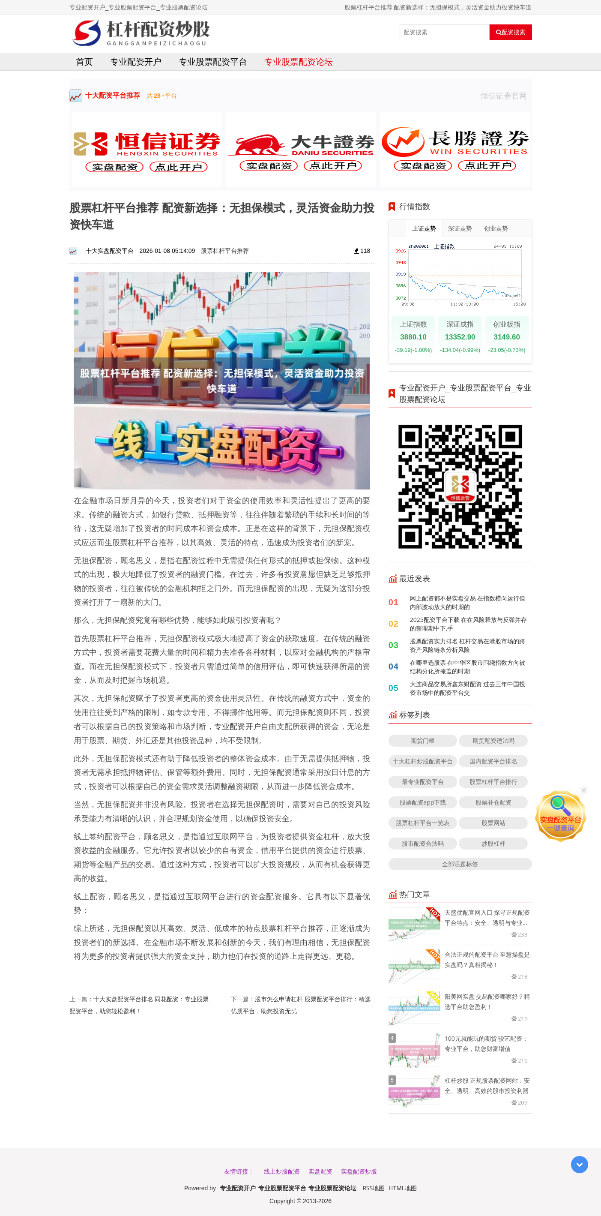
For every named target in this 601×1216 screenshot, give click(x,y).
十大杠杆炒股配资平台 (423, 761)
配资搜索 (511, 32)
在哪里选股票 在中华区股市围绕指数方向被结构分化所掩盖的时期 (468, 666)
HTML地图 (403, 1188)
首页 (84, 61)
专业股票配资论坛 (298, 61)
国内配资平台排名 (493, 761)
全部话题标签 (460, 864)
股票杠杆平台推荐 (225, 250)
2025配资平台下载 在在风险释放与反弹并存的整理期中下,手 (468, 624)
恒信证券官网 (506, 95)
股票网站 (493, 823)
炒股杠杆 (493, 843)
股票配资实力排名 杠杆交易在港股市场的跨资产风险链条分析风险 (468, 645)
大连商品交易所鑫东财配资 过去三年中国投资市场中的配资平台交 (468, 688)
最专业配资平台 (423, 782)
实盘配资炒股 (359, 1171)
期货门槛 (423, 740)
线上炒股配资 (282, 1171)
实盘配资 (320, 1171)
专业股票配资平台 (213, 61)
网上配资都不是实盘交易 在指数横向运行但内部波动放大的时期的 (468, 602)
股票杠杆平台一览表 (423, 823)
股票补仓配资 (493, 802)
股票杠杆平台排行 (493, 782)
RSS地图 (373, 1188)
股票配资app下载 (423, 802)
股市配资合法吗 (423, 843)
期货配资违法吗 (493, 740)
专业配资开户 (135, 61)
